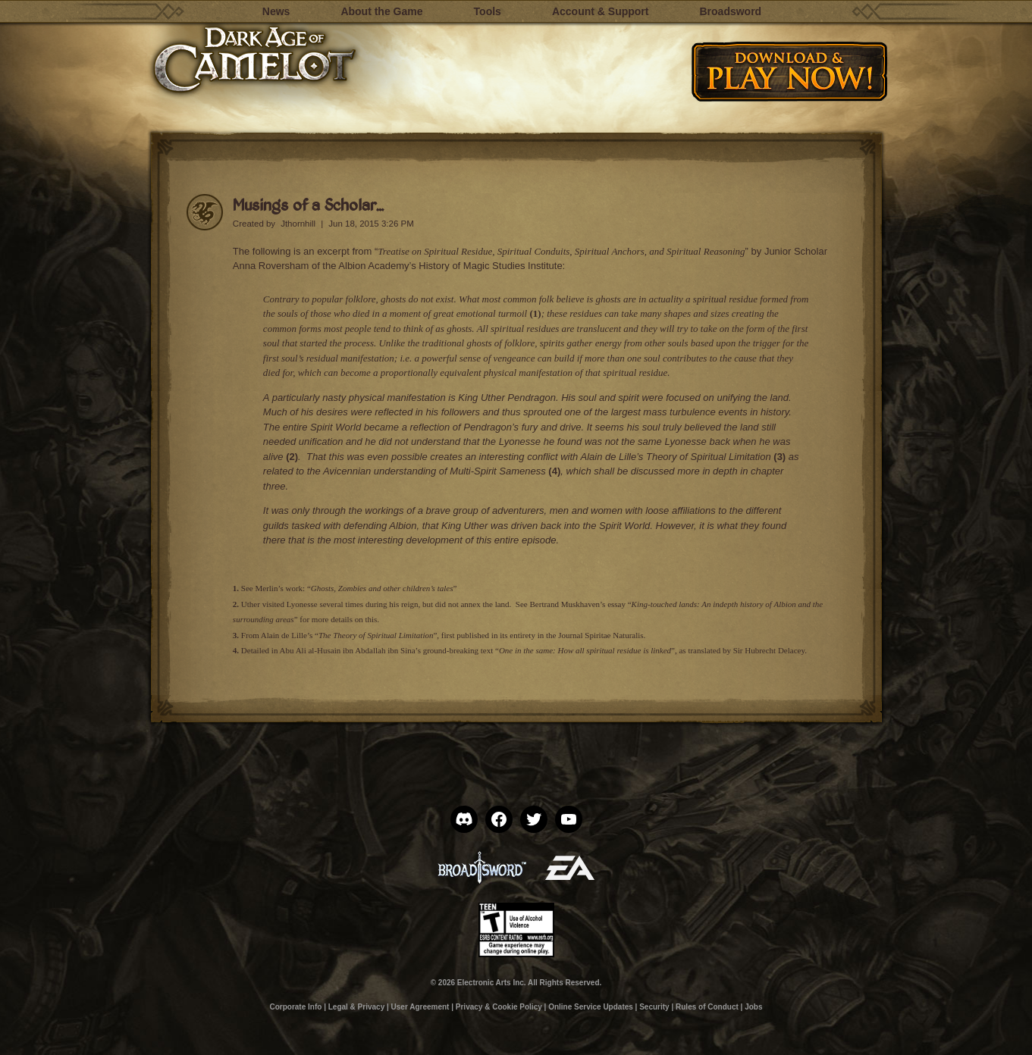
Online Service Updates (590, 1007)
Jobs (753, 1007)
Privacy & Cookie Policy (499, 1007)
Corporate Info (295, 1007)
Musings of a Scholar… (308, 204)
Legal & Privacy (356, 1007)
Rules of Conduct (707, 1007)
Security (654, 1007)
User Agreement (420, 1007)
